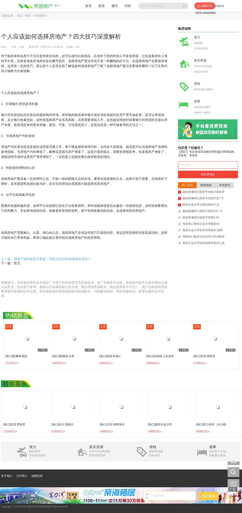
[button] (116, 500)
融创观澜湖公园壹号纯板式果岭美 (204, 191)
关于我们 (6, 475)
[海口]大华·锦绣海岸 (112, 424)
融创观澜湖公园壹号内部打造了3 (203, 198)
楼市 (115, 6)
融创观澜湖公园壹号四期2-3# (201, 217)
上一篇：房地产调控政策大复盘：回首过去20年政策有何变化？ (46, 259)
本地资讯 (40, 15)
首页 (88, 6)
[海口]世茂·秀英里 (204, 356)
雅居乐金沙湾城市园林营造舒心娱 (204, 243)
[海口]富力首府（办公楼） (212, 424)
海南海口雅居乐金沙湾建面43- (201, 223)
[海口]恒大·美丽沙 (62, 424)
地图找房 (37, 475)
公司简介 (21, 475)
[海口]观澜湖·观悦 (16, 356)
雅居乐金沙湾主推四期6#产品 (201, 204)
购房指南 (206, 185)
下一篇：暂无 (10, 263)
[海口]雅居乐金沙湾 (160, 424)
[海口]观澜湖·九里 (63, 356)
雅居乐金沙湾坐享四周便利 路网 (203, 230)
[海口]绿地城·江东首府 (160, 356)
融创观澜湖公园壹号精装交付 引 (203, 211)
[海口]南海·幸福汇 (110, 356)
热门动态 (187, 185)
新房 (101, 6)
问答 (128, 6)
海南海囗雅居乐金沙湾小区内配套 (204, 236)
